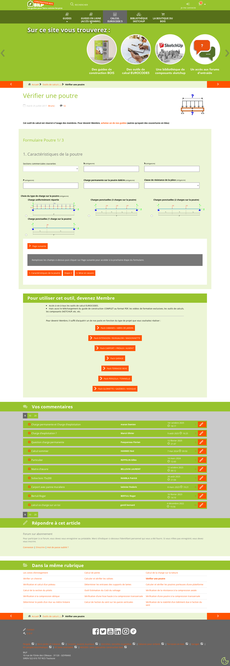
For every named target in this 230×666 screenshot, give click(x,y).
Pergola (27, 644)
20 (35, 415)
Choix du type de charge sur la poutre (45, 196)
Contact (28, 629)
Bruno (51, 105)
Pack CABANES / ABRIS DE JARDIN (115, 328)
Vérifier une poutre (155, 578)
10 (30, 415)
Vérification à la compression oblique (41, 596)
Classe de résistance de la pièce (164, 180)
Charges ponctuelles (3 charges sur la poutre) (116, 207)
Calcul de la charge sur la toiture (162, 572)
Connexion (28, 547)
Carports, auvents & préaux (81, 644)
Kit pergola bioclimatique (35, 647)
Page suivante (37, 246)
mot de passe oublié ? (58, 547)
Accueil (35, 84)
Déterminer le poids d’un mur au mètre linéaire (46, 602)
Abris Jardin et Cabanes (49, 644)
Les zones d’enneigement (35, 572)
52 (65, 105)
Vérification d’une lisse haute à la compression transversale (113, 596)
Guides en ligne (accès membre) (91, 17)
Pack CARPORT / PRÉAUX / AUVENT (115, 348)
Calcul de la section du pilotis (37, 590)
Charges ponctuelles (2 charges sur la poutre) (179, 207)
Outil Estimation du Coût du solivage (102, 590)
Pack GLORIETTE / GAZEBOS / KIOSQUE (115, 389)
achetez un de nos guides (113, 123)
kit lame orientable (64, 647)
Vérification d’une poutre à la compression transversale (173, 596)
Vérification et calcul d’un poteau (39, 584)
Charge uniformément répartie (53, 207)
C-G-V (27, 633)
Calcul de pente (92, 572)
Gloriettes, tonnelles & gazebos (116, 644)
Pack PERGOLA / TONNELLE (115, 378)
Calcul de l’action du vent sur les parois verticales (108, 602)
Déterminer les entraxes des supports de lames (107, 584)
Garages (195, 644)
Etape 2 (68, 273)
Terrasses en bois (176, 644)
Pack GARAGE (115, 358)
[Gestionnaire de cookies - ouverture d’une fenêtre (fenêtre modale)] (225, 661)
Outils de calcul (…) (52, 84)
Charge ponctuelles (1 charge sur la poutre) (53, 226)
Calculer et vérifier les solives (98, 578)
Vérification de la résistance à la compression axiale (171, 590)
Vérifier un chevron (32, 578)
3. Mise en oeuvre (85, 273)
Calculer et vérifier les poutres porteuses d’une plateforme (174, 584)
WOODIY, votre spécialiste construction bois (102, 647)
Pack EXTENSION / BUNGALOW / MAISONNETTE (115, 338)
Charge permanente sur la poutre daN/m (109, 180)
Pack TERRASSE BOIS (115, 368)
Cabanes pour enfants (149, 644)
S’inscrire (40, 547)
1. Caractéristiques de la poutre (44, 273)
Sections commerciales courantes (39, 163)
